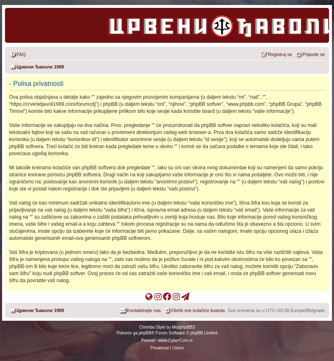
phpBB (145, 333)
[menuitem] (17, 54)
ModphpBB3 (183, 327)
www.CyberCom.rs (175, 340)
